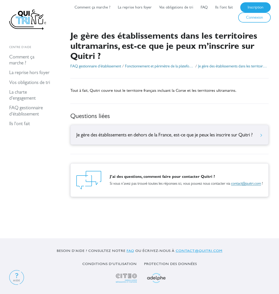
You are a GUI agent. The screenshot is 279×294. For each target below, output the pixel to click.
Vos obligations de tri (176, 7)
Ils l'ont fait (224, 7)
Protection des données (170, 264)
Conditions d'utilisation (109, 264)
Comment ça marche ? (92, 7)
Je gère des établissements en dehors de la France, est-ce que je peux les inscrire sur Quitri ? (169, 135)
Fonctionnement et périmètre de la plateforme (159, 66)
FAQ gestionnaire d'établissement (95, 66)
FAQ (204, 7)
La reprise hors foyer (135, 7)
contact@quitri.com (246, 184)
